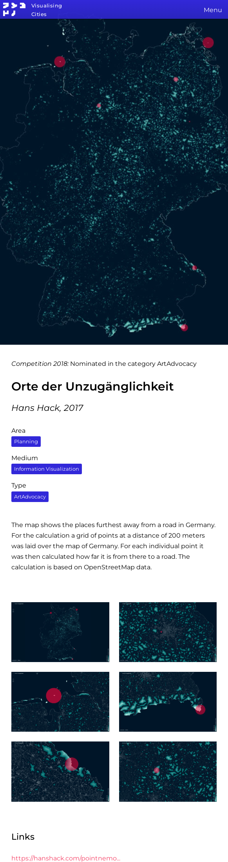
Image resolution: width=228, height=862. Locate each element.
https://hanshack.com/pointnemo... (65, 858)
